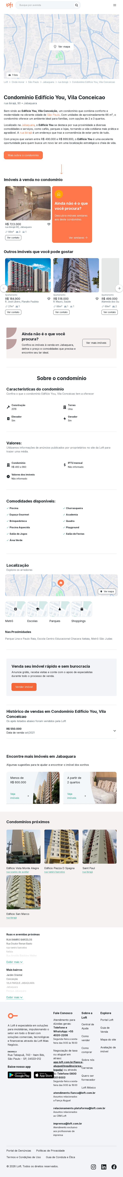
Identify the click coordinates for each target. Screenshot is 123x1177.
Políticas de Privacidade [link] (50, 1150)
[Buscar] (76, 5)
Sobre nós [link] (88, 1059)
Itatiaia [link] (9, 951)
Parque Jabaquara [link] (16, 991)
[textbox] (48, 5)
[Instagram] (93, 1167)
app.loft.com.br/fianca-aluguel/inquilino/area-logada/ (68, 1066)
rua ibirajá (26, 132)
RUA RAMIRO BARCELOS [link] (19, 939)
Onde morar (18, 82)
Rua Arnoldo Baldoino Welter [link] (21, 955)
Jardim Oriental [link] (14, 975)
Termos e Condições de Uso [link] (23, 1157)
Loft (6, 82)
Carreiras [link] (87, 1067)
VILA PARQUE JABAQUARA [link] (20, 983)
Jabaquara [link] (12, 987)
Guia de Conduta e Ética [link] (60, 1157)
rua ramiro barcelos (54, 872)
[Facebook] (114, 1167)
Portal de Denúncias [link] (18, 1150)
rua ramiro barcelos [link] (16, 947)
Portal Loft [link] (106, 1019)
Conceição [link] (12, 979)
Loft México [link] (89, 1087)
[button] (61, 585)
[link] (72, 214)
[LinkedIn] (103, 1167)
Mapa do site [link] (108, 1039)
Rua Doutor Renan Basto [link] (19, 943)
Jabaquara (28, 125)
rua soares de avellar (17, 872)
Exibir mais (14, 962)
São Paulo (53, 114)
